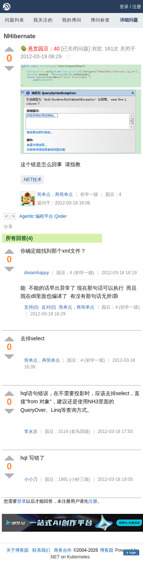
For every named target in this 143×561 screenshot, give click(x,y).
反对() (49, 307)
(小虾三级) (79, 479)
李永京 (31, 431)
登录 (124, 6)
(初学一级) (84, 272)
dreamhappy (36, 272)
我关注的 (43, 20)
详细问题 (129, 20)
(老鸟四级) (79, 431)
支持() (31, 307)
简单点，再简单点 (55, 194)
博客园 (106, 550)
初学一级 (89, 194)
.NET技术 (32, 179)
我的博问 (71, 20)
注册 (136, 6)
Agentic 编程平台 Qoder (43, 216)
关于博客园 (17, 550)
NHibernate (19, 36)
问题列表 (14, 20)
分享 (8, 226)
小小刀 (31, 479)
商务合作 (63, 550)
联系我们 (41, 550)
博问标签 (100, 20)
